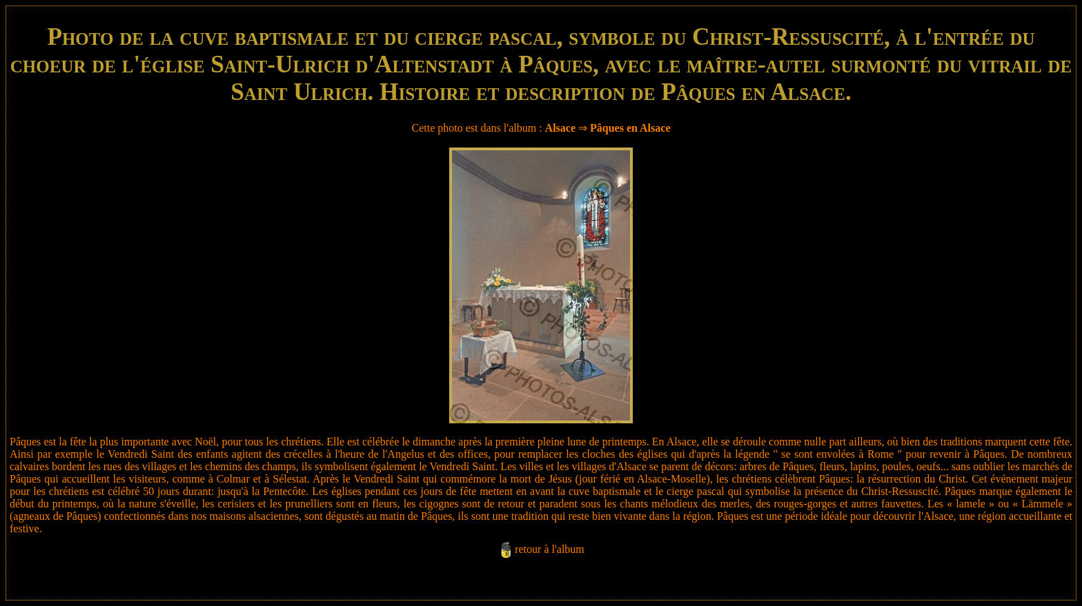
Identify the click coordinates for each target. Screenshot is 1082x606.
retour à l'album (549, 549)
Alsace (560, 128)
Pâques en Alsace (630, 128)
